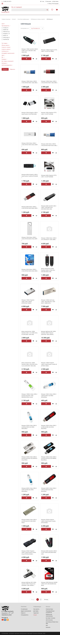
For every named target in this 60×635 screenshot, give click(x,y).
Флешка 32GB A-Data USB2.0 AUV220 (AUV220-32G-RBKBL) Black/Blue (48, 458)
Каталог (48, 606)
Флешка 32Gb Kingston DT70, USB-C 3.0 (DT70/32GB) (49, 113)
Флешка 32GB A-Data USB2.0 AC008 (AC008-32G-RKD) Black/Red (48, 427)
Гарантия (36, 613)
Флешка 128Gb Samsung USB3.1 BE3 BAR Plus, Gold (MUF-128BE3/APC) (48, 301)
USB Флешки (26, 24)
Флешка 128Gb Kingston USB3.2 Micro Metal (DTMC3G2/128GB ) (28, 301)
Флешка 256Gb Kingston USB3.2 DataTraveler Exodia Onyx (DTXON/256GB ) (29, 552)
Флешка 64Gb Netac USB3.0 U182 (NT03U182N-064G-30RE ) (30, 207)
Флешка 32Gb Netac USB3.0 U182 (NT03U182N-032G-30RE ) (30, 270)
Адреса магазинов (26, 611)
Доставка (55, 1)
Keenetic (48, 627)
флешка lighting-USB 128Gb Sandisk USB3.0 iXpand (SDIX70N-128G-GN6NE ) (48, 333)
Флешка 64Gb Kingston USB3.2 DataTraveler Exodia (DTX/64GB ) (30, 176)
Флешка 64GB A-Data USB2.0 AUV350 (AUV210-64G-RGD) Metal (29, 521)
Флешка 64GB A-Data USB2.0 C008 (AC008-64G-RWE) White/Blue (29, 489)
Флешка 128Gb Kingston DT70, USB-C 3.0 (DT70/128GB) (49, 50)
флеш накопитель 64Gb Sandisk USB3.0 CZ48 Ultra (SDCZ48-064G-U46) (48, 270)
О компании (24, 609)
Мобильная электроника (49, 615)
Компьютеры (49, 609)
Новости (23, 613)
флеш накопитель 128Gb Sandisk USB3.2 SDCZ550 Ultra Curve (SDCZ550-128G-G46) (29, 364)
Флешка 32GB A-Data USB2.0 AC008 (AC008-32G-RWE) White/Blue (29, 427)
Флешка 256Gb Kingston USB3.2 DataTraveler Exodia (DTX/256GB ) (48, 521)
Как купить (36, 609)
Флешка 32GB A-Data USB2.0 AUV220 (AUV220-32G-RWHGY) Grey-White (29, 458)
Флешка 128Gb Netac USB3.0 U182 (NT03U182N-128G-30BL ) (30, 81)
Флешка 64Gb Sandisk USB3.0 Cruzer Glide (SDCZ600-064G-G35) (49, 552)
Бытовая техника (50, 618)
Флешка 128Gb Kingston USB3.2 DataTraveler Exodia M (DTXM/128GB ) (49, 364)
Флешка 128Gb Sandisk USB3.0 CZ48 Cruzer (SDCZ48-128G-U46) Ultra (30, 50)
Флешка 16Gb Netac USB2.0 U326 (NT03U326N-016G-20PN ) (29, 239)
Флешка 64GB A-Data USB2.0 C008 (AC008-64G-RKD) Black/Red (48, 489)
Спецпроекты (24, 615)
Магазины (48, 1)
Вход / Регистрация (53, 3)
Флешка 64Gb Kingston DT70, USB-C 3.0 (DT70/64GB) (49, 176)
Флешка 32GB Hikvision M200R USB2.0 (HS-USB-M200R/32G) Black (49, 584)
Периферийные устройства (50, 611)
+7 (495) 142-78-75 (6, 1)
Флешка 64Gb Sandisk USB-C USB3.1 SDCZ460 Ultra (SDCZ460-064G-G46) (48, 207)
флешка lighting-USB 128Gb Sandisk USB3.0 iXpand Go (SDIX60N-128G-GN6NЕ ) (29, 584)
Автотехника (49, 620)
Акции (35, 615)
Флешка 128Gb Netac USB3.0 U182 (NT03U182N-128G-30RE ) (49, 81)
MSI (47, 625)
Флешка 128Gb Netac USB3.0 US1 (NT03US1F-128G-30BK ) (48, 238)
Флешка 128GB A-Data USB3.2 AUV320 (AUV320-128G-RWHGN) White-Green (29, 395)
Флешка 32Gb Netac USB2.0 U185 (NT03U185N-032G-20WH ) (30, 144)
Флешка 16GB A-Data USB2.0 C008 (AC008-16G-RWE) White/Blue (48, 395)
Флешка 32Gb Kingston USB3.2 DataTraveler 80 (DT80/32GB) (30, 113)
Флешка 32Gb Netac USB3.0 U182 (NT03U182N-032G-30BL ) (49, 144)
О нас (42, 1)
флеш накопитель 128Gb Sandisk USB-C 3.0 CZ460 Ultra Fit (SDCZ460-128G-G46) (29, 333)
